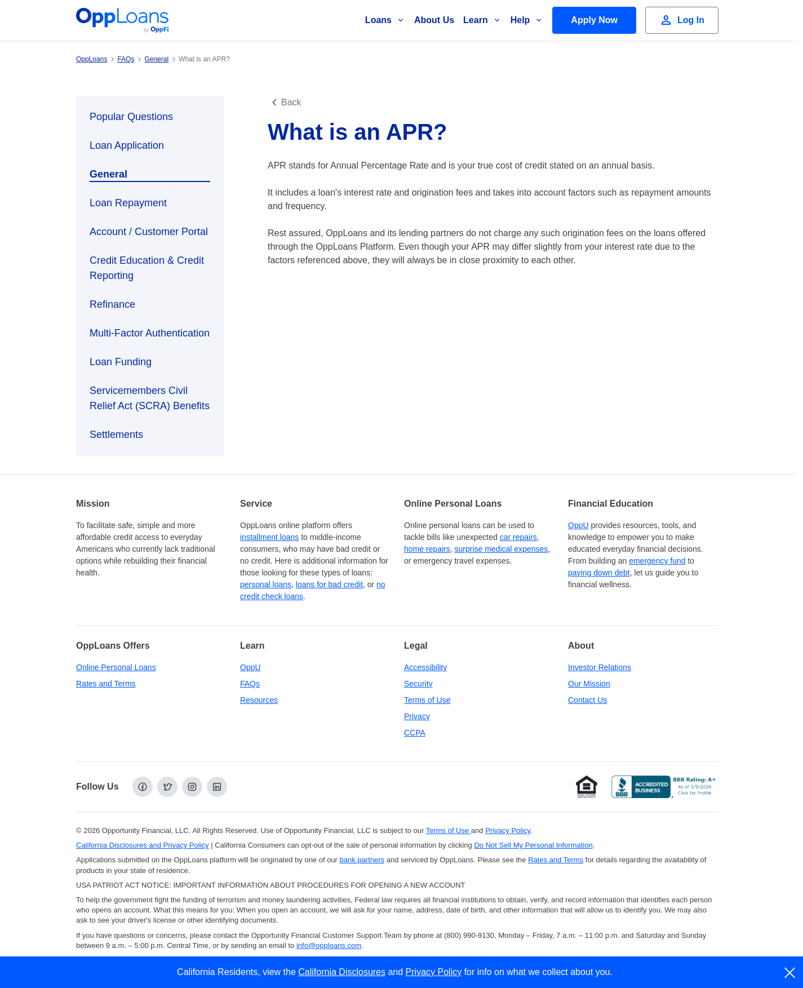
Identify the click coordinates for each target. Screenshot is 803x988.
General (108, 174)
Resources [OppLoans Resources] (259, 700)
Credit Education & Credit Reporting (147, 268)
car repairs (518, 537)
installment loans (269, 537)
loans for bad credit (329, 584)
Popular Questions (131, 116)
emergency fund (657, 560)
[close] (790, 973)
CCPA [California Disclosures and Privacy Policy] (414, 732)
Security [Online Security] (418, 683)
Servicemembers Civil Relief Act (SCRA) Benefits (150, 398)
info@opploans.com (328, 945)
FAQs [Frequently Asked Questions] (250, 683)
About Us (434, 20)
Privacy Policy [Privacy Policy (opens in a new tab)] (507, 830)
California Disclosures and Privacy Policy (142, 845)
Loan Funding (121, 361)
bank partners (362, 860)
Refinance (112, 304)
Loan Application (127, 145)
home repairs (427, 548)
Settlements (116, 434)
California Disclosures (341, 972)
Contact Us (587, 700)
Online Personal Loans (116, 667)
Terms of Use (427, 700)
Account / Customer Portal (149, 231)
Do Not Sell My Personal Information (533, 845)
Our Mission (589, 683)
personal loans (265, 584)
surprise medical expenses (501, 548)
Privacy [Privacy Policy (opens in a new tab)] (417, 716)
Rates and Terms (106, 683)
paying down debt (599, 572)
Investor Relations (599, 667)
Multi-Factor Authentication (150, 333)
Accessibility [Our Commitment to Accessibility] (425, 667)
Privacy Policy (434, 972)
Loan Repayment (128, 203)
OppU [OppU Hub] (578, 525)
